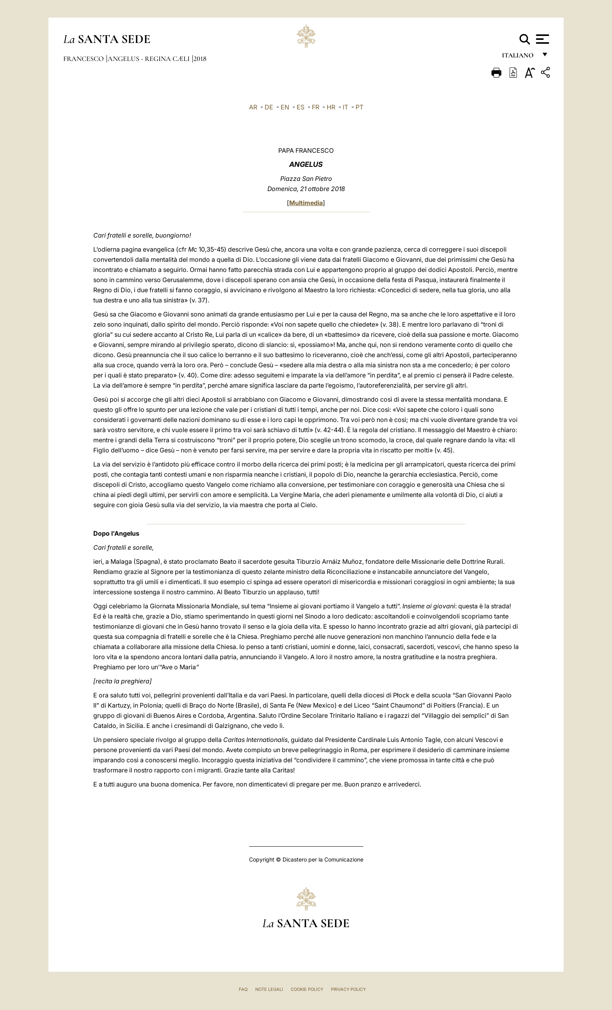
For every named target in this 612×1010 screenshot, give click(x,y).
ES (300, 107)
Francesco (84, 58)
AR (253, 107)
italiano (519, 58)
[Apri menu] (541, 39)
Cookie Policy (307, 989)
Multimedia (306, 203)
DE (269, 107)
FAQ (243, 989)
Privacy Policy (348, 989)
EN (285, 107)
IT (345, 107)
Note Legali (269, 989)
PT (359, 107)
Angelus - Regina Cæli (149, 58)
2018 (200, 58)
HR (331, 107)
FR (315, 107)
